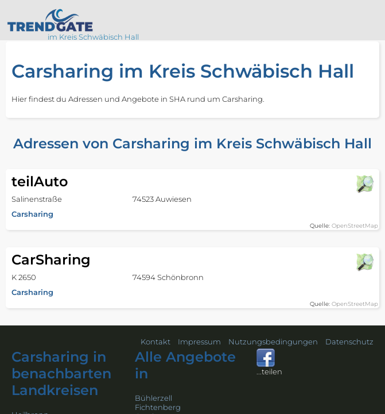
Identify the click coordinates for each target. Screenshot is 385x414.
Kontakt (155, 341)
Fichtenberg (158, 407)
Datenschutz (349, 341)
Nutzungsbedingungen (273, 341)
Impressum (199, 341)
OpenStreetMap (355, 225)
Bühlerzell (153, 397)
